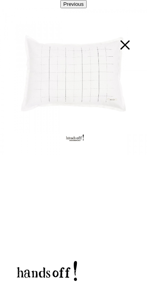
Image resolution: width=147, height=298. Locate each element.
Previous (74, 4)
